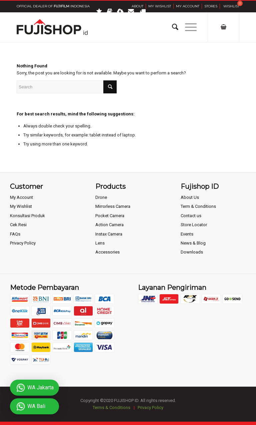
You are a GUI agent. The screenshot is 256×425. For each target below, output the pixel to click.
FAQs (15, 234)
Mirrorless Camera (112, 206)
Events (187, 234)
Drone (101, 197)
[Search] (171, 27)
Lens (100, 243)
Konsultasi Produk (27, 215)
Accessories (107, 252)
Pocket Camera (109, 215)
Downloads (192, 252)
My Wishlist (159, 6)
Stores (210, 6)
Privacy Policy (23, 243)
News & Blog (193, 243)
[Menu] (187, 27)
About (137, 6)
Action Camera (109, 224)
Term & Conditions (198, 206)
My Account (187, 6)
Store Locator (194, 224)
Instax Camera (108, 234)
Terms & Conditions (111, 407)
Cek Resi (18, 224)
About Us (190, 197)
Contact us (191, 215)
